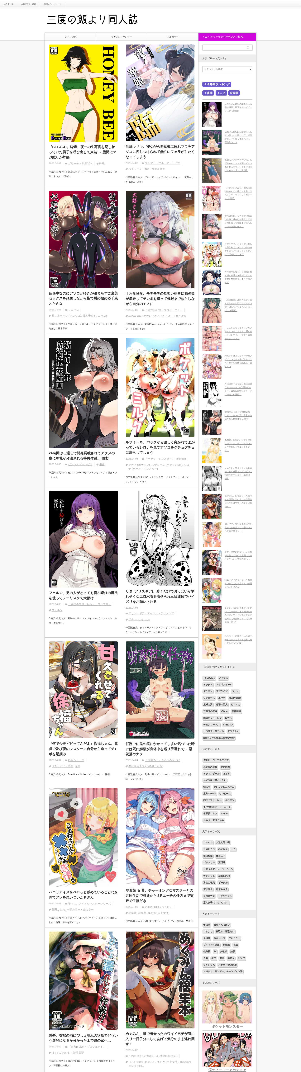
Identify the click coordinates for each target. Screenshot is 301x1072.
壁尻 (213, 958)
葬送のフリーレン (212, 718)
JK (215, 951)
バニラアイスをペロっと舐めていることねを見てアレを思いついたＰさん (83, 895)
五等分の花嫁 (210, 711)
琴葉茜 (132, 913)
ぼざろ (228, 718)
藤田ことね (58, 909)
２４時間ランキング (217, 84)
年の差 (206, 924)
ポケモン (208, 691)
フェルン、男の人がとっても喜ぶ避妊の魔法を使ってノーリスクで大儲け (83, 595)
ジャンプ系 (70, 36)
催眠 (221, 958)
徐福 (77, 766)
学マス (72, 903)
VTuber (224, 711)
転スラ (206, 787)
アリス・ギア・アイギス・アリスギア (151, 613)
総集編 (226, 944)
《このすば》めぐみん (141, 1062)
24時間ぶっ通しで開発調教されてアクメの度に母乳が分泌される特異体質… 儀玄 (82, 455)
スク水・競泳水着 (227, 965)
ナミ (233, 849)
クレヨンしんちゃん (224, 787)
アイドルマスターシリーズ (95, 903)
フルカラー (173, 36)
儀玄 (102, 464)
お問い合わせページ (52, 4)
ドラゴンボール (224, 684)
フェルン (57, 610)
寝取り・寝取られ (225, 931)
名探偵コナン (210, 813)
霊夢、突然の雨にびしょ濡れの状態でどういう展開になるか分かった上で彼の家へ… (83, 1038)
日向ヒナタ (209, 896)
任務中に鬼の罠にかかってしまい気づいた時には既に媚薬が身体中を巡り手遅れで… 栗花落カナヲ (160, 749)
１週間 (208, 93)
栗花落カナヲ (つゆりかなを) (145, 766)
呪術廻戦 (236, 711)
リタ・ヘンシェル (139, 619)
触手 (232, 951)
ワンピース (209, 698)
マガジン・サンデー (121, 36)
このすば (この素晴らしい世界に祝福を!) (152, 1056)
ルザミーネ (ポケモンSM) (166, 464)
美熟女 (230, 958)
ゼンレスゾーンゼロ (80, 464)
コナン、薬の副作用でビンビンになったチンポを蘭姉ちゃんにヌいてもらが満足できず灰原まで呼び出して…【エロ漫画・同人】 (238, 615)
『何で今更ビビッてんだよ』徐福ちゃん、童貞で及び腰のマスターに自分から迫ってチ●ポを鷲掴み (83, 749)
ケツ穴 (241, 958)
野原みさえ (221, 889)
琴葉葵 (142, 913)
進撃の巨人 (221, 704)
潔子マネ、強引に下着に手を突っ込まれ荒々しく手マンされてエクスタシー (238, 527)
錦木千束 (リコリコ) (95, 315)
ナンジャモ (209, 876)
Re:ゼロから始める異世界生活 (219, 738)
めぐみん (222, 849)
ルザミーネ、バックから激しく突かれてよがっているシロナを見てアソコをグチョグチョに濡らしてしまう (160, 447)
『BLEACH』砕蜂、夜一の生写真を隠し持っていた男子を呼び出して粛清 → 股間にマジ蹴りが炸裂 (82, 152)
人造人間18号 (223, 842)
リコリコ (73, 309)
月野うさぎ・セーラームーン (218, 869)
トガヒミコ (209, 849)
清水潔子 (208, 889)
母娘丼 (206, 938)
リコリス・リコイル (213, 731)
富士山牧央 (209, 882)
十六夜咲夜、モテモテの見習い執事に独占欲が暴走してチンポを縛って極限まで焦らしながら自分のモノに (160, 299)
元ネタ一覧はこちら (213, 820)
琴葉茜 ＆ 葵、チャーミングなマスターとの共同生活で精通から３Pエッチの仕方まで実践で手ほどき (160, 896)
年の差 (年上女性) (139, 316)
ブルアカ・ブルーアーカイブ (162, 163)
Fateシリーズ (76, 760)
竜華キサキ (158, 169)
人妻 (205, 958)
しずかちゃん (225, 896)
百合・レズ (219, 938)
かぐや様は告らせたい (214, 780)
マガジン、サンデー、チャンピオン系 (222, 971)
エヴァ (221, 698)
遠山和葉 (208, 856)
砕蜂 (102, 163)
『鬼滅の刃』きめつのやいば (162, 760)
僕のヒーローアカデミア (216, 760)
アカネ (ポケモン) (139, 464)
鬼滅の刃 (208, 704)
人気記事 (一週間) (28, 4)
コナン (235, 691)
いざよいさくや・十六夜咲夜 (168, 316)
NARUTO (228, 724)
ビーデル (222, 882)
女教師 (223, 951)
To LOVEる (209, 678)
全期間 (234, 93)
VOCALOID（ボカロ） (158, 907)
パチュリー (209, 862)
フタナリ (208, 931)
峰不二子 (220, 856)
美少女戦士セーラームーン (217, 807)
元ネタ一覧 (8, 4)
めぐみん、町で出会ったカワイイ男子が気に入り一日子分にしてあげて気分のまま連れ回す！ (160, 1039)
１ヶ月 (221, 93)
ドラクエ (208, 684)
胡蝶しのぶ (224, 876)
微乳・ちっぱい (222, 924)
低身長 (206, 951)
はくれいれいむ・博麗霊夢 (68, 1053)
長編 (235, 944)
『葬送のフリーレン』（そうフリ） (89, 604)
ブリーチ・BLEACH (80, 163)
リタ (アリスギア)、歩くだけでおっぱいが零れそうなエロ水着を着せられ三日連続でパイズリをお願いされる (160, 597)
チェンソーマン (211, 724)
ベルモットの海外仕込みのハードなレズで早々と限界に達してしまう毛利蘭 (238, 639)
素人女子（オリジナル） (216, 902)
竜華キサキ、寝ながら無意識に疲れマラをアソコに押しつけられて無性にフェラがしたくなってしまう (160, 152)
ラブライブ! (222, 691)
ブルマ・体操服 (211, 944)
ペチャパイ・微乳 (139, 169)
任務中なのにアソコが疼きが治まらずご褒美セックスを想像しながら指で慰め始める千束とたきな (83, 298)
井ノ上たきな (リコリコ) (66, 315)
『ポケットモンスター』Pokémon (165, 458)
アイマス (223, 678)
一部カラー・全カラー (80, 909)
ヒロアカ (235, 704)
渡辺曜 (221, 862)
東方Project (235, 698)
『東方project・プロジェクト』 (164, 310)
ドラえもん (233, 731)
